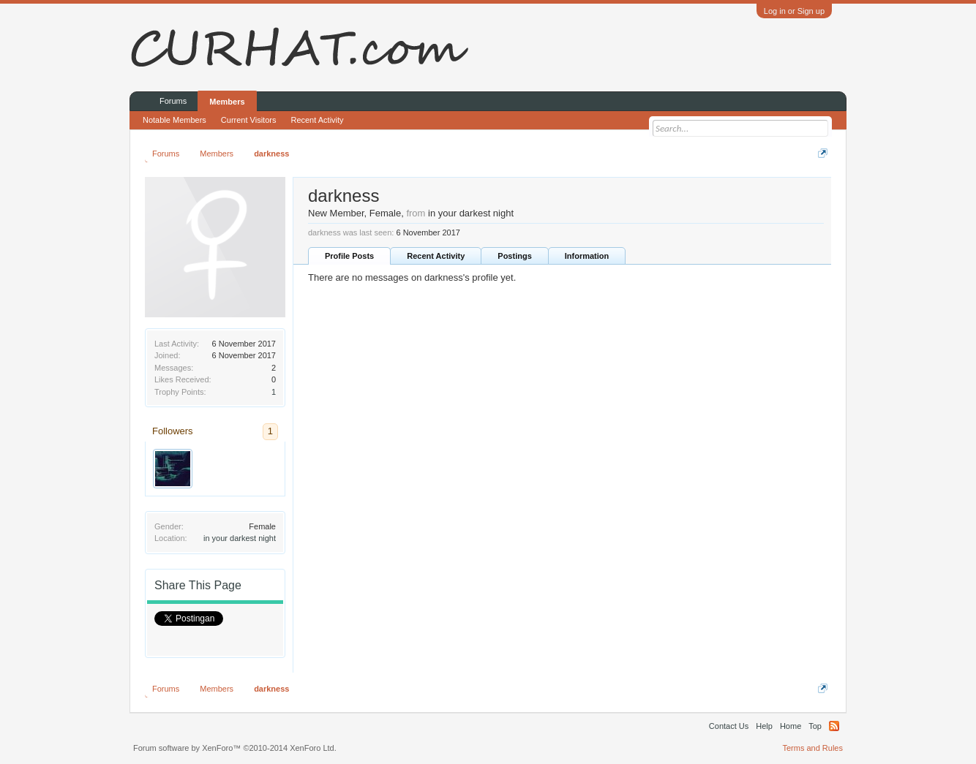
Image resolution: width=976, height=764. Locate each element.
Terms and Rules (812, 748)
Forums (173, 101)
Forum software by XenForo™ (235, 748)
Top (815, 726)
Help (764, 726)
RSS (834, 726)
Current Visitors (249, 120)
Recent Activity (436, 255)
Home (790, 726)
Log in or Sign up (794, 11)
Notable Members (174, 120)
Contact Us (728, 726)
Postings (514, 255)
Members (226, 101)
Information (587, 255)
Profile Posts (349, 255)
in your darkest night (239, 538)
